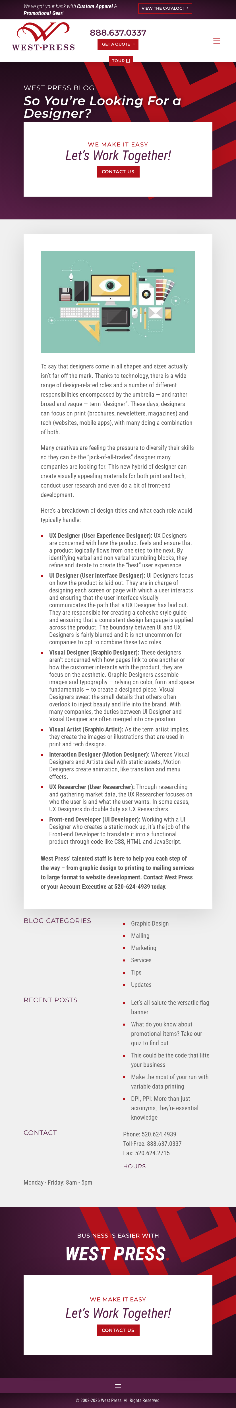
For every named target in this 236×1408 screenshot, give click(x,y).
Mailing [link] (140, 935)
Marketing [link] (143, 947)
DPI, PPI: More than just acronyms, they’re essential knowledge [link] (164, 1108)
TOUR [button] (118, 60)
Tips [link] (136, 972)
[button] (217, 41)
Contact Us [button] (118, 171)
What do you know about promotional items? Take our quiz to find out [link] (166, 1034)
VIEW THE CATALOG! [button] (163, 8)
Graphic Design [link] (150, 923)
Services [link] (141, 960)
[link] (43, 36)
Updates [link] (141, 984)
